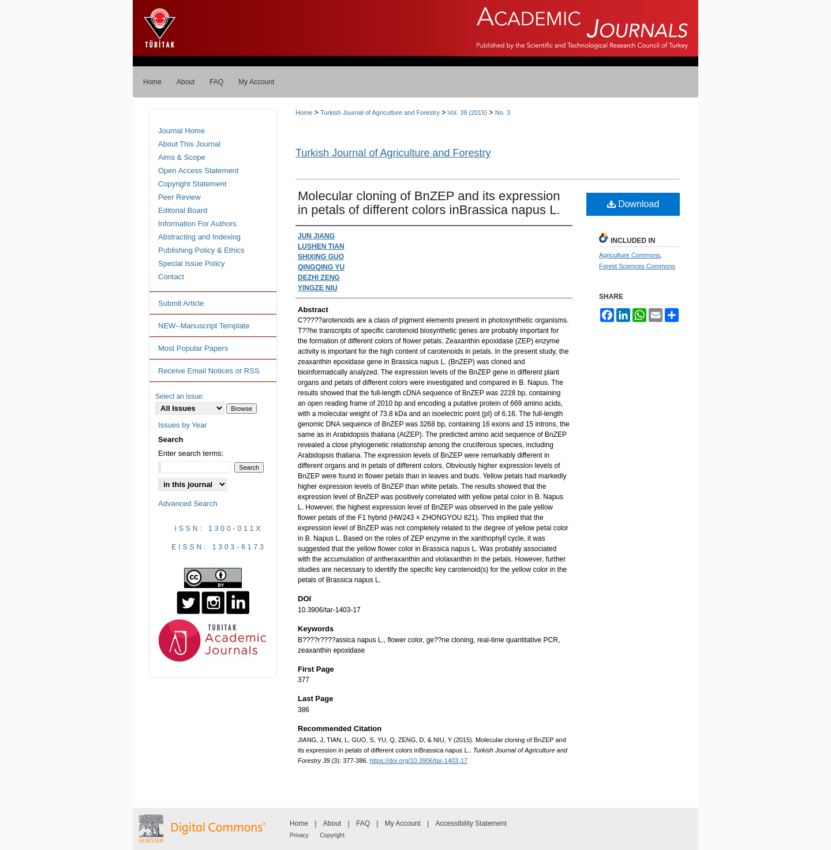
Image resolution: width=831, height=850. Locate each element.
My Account (403, 823)
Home (303, 112)
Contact (171, 276)
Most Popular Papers (193, 348)
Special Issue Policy (191, 263)
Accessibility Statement (471, 823)
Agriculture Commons (629, 255)
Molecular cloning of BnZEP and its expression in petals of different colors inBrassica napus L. (429, 203)
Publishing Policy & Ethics (201, 250)
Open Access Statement (198, 170)
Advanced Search (188, 503)
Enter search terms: (190, 453)
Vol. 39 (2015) (468, 112)
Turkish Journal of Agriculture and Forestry (380, 112)
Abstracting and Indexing (199, 237)
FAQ (363, 823)
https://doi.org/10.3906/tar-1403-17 (418, 760)
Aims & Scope (181, 157)
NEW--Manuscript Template (203, 325)
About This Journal (189, 144)
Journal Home (181, 130)
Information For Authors (197, 223)
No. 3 (502, 112)
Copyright (332, 835)
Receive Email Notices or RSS (209, 370)
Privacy (299, 835)
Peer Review (179, 197)
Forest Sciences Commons (637, 266)
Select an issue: (179, 396)
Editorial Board (182, 210)
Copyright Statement (192, 183)
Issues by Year (182, 425)
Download (633, 204)
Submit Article (181, 303)
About (332, 823)
